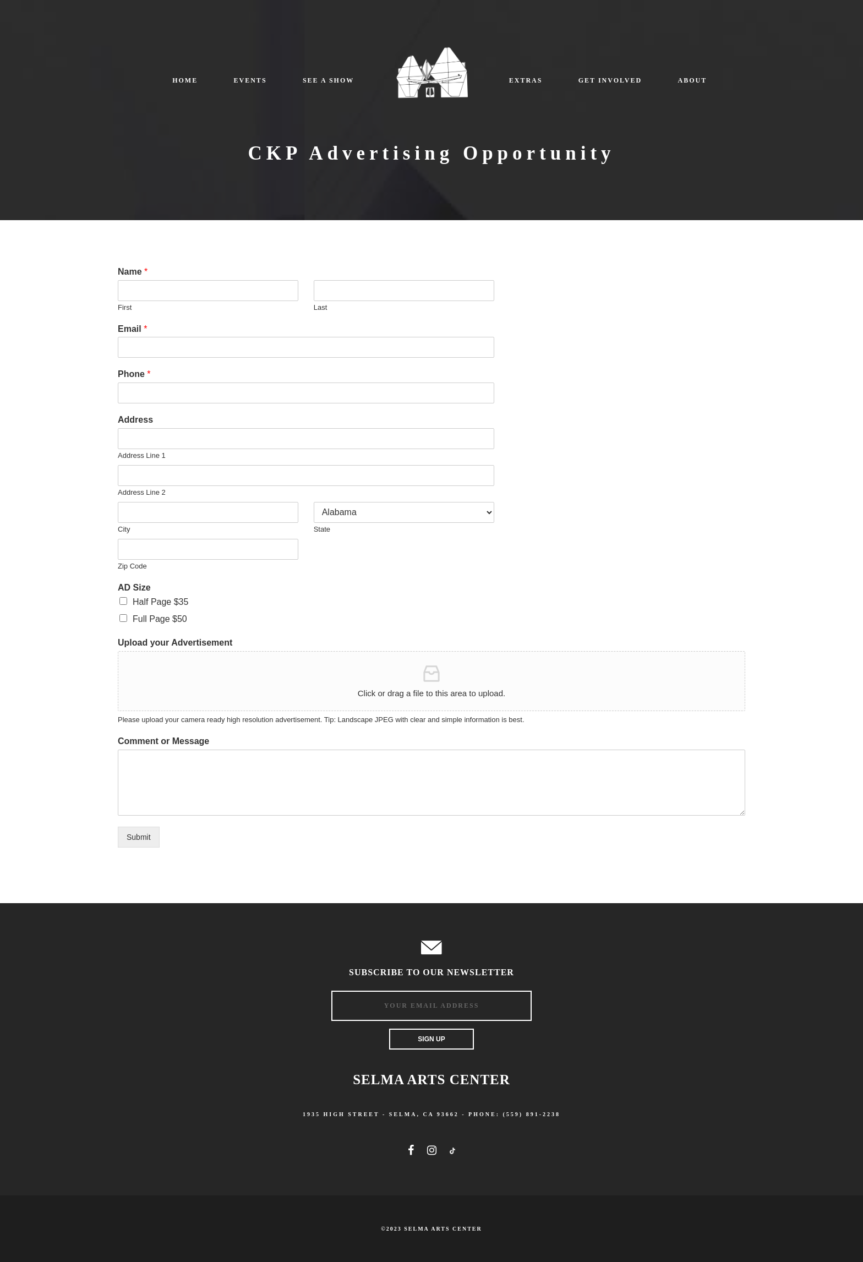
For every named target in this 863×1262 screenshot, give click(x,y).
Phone (134, 374)
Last (320, 307)
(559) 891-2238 (532, 1114)
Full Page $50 (160, 619)
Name (133, 271)
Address (135, 419)
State (322, 529)
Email (132, 329)
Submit (139, 837)
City (124, 529)
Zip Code (132, 566)
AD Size (134, 587)
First (125, 307)
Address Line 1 (142, 455)
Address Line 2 (142, 492)
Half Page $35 (160, 602)
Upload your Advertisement (175, 642)
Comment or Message (163, 741)
